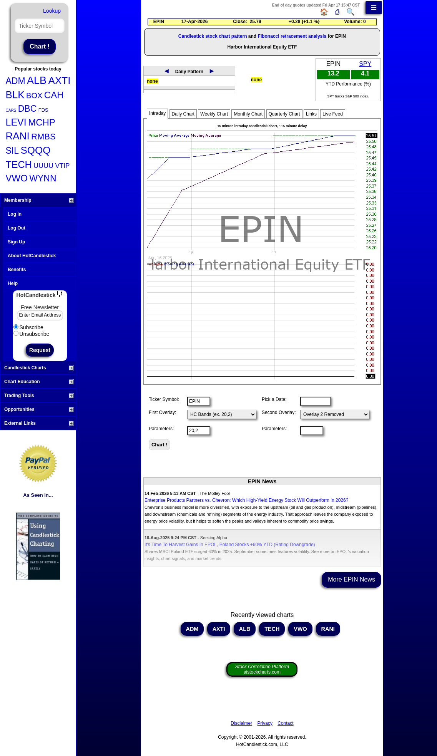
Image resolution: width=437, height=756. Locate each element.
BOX (34, 95)
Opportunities (39, 409)
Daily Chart (183, 114)
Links (311, 114)
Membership (39, 200)
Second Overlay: (279, 412)
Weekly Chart (214, 114)
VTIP (62, 165)
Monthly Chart (248, 114)
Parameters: (161, 428)
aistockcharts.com (262, 669)
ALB (37, 80)
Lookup (52, 11)
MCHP (41, 122)
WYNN (42, 178)
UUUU (43, 165)
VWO (17, 178)
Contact (285, 723)
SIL (12, 151)
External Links (39, 423)
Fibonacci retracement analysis (292, 36)
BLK (15, 95)
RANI (18, 136)
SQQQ (35, 150)
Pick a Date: (274, 399)
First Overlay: (162, 412)
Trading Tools (39, 395)
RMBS (43, 136)
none (152, 81)
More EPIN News (351, 579)
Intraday (157, 113)
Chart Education (39, 381)
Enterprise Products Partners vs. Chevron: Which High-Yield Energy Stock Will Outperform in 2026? (246, 500)
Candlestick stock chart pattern (212, 36)
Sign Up (16, 242)
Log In (15, 214)
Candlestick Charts (39, 367)
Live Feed (332, 114)
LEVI (16, 122)
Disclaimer (241, 723)
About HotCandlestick (32, 255)
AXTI (59, 80)
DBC (27, 109)
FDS (43, 110)
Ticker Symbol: (164, 399)
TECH (19, 164)
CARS (11, 110)
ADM (15, 81)
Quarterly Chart (284, 114)
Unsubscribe (31, 334)
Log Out (16, 228)
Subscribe (28, 327)
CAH (54, 95)
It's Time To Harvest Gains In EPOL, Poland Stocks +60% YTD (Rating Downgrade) (230, 544)
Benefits (17, 269)
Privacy (265, 723)
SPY (365, 63)
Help (13, 283)
